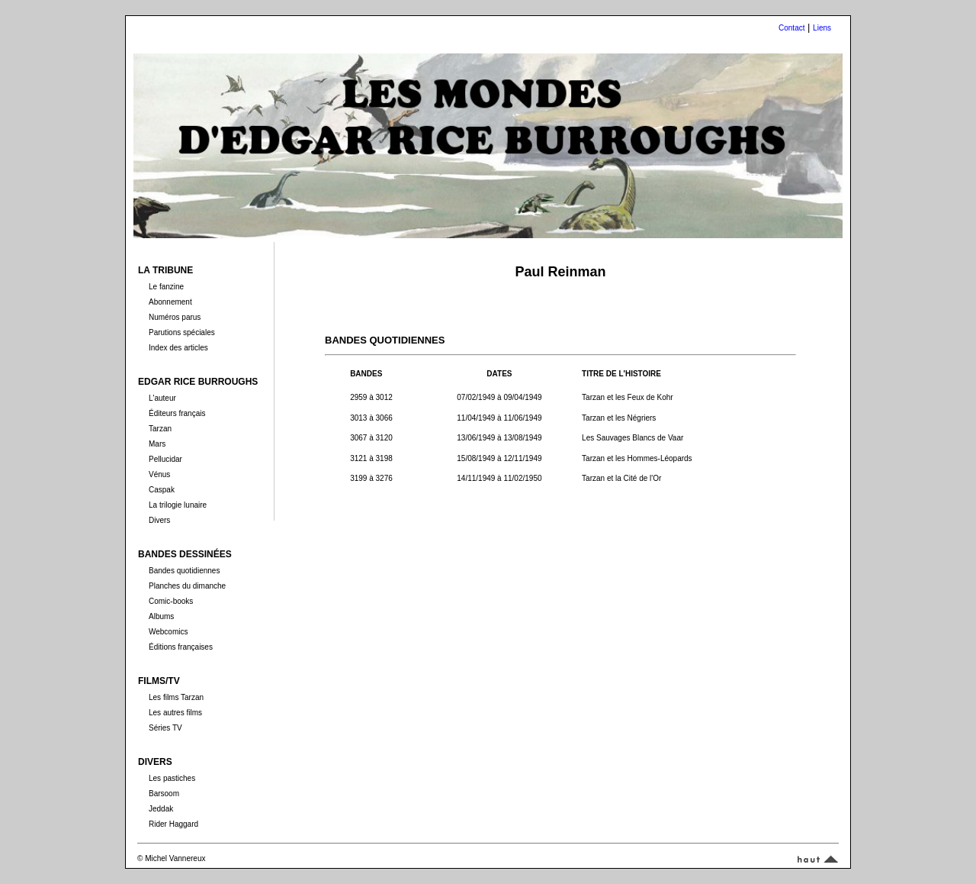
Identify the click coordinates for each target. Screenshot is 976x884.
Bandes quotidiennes (184, 570)
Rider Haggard (173, 824)
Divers (159, 520)
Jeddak (161, 809)
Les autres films (175, 712)
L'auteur (162, 398)
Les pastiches (172, 778)
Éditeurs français (177, 413)
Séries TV (165, 728)
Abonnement (170, 302)
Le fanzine (166, 286)
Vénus (159, 474)
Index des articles (178, 348)
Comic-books (171, 601)
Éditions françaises (181, 647)
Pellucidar (165, 459)
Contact (791, 28)
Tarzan (160, 428)
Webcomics (168, 632)
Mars (157, 444)
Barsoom (164, 793)
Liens (822, 28)
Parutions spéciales (182, 332)
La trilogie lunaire (178, 505)
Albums (161, 616)
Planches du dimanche (187, 586)
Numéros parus (175, 317)
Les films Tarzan (176, 697)
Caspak (162, 490)
